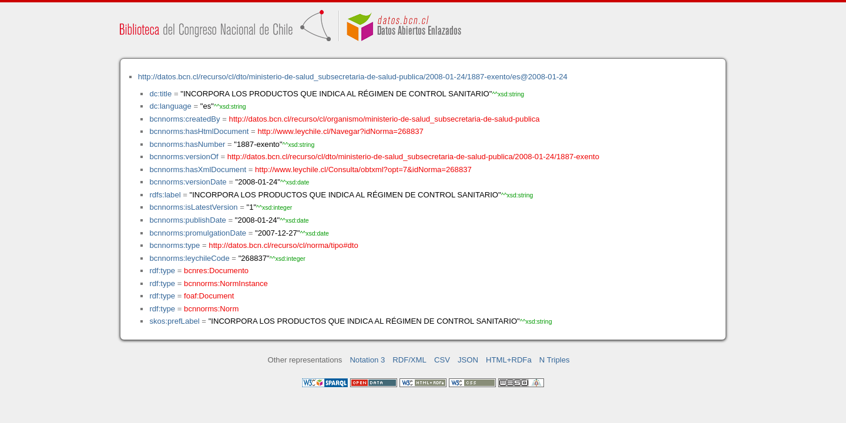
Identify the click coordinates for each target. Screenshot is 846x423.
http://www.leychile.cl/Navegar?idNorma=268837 (340, 131)
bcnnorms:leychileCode (189, 258)
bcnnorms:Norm (211, 308)
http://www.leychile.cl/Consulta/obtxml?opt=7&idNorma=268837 (363, 169)
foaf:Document (209, 295)
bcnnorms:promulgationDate (197, 233)
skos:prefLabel (174, 321)
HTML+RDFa (509, 359)
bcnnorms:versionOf (183, 156)
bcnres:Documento (216, 270)
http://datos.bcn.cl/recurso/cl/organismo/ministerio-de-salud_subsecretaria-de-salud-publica (384, 119)
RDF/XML (409, 359)
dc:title (160, 93)
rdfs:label (164, 194)
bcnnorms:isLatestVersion (193, 207)
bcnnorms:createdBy (184, 119)
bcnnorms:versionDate (187, 181)
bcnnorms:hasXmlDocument (197, 169)
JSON (468, 359)
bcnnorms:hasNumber (187, 144)
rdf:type (162, 270)
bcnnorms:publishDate (187, 220)
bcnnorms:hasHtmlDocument (199, 131)
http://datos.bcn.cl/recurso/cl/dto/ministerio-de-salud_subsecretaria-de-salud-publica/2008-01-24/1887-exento (413, 156)
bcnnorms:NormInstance (226, 283)
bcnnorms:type (174, 245)
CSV (442, 359)
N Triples (554, 359)
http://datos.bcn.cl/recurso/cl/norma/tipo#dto (283, 245)
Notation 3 (367, 359)
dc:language (170, 106)
